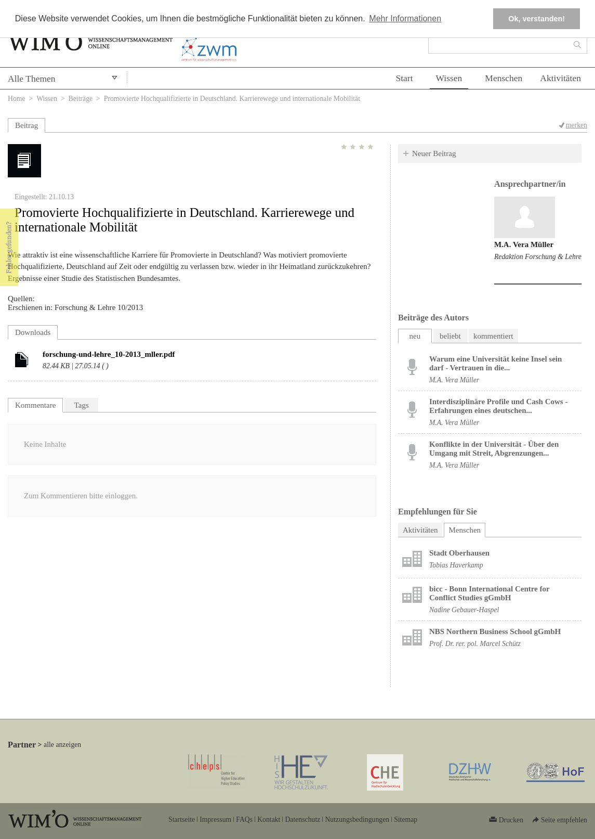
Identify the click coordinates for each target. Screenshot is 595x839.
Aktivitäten (560, 78)
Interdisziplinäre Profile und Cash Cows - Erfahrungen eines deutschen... (498, 406)
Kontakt (268, 819)
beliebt (450, 336)
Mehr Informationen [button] (405, 18)
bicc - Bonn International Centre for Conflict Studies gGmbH (489, 593)
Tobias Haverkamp (456, 565)
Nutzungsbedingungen (357, 819)
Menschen (503, 78)
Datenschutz (302, 819)
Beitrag (26, 125)
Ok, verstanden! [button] (536, 19)
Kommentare (35, 405)
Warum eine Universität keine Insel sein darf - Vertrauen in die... (495, 363)
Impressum (215, 819)
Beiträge (81, 98)
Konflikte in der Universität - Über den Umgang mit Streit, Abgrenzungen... (494, 448)
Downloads (32, 332)
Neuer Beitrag (434, 153)
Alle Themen (32, 78)
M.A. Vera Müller (523, 244)
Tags (81, 405)
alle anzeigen (62, 744)
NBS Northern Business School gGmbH (495, 631)
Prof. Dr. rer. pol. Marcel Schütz (475, 644)
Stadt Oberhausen (459, 553)
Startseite (181, 819)
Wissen (449, 78)
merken (576, 125)
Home (16, 98)
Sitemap (405, 819)
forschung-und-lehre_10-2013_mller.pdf (109, 354)
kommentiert (493, 336)
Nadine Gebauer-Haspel (464, 610)
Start (404, 78)
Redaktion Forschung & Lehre (537, 257)
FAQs (244, 819)
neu (415, 336)
